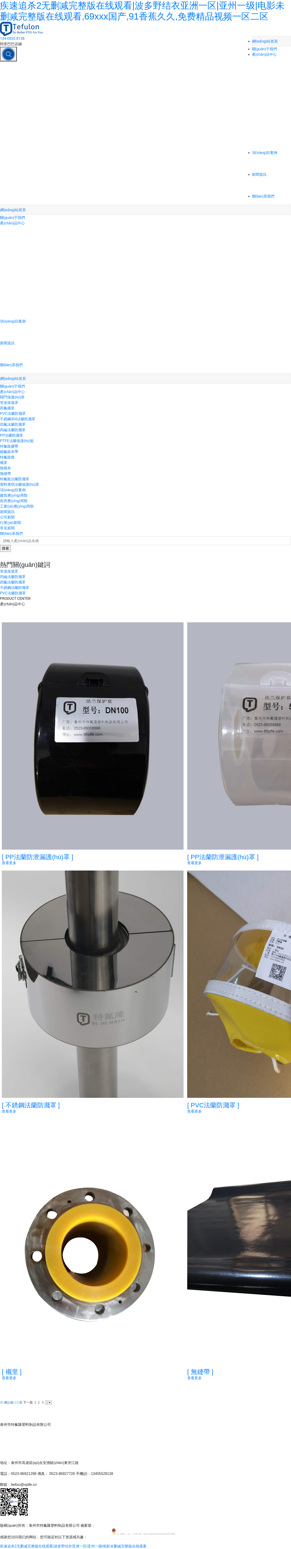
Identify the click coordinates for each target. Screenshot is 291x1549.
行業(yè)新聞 (10, 523)
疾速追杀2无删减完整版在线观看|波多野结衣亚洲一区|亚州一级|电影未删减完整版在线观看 (73, 1546)
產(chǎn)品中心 (264, 54)
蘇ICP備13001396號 (111, 1525)
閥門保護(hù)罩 (12, 397)
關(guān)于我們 (264, 49)
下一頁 (28, 1402)
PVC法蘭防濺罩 (13, 413)
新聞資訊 (259, 174)
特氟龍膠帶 (9, 446)
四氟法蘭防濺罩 (12, 424)
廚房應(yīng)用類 (13, 501)
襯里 (3, 463)
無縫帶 (5, 473)
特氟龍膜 (7, 457)
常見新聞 (7, 528)
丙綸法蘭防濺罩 (12, 430)
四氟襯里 (7, 408)
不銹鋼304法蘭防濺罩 (17, 419)
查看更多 (9, 863)
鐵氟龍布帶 (9, 452)
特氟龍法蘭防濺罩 (14, 479)
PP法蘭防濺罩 (11, 435)
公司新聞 (7, 517)
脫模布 (5, 468)
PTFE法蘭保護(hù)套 (17, 441)
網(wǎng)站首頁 (265, 41)
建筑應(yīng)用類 (13, 495)
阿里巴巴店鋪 (11, 44)
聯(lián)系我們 (263, 196)
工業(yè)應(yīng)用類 (17, 506)
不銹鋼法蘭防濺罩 (14, 588)
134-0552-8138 (12, 38)
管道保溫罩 (9, 403)
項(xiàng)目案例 (265, 153)
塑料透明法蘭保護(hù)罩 (19, 484)
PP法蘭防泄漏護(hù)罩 (37, 857)
